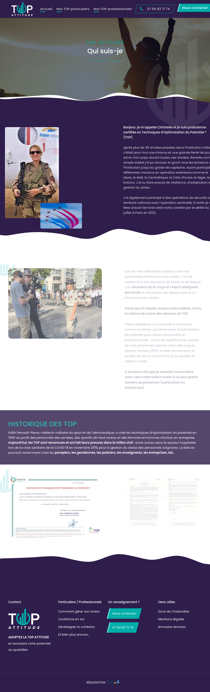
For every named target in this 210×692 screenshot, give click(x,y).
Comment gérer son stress (79, 611)
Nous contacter (124, 613)
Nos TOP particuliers (73, 9)
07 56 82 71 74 (123, 627)
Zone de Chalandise (173, 611)
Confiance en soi (71, 619)
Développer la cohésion (76, 627)
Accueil (46, 9)
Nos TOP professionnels (113, 9)
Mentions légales (171, 619)
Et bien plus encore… (73, 634)
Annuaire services (172, 627)
